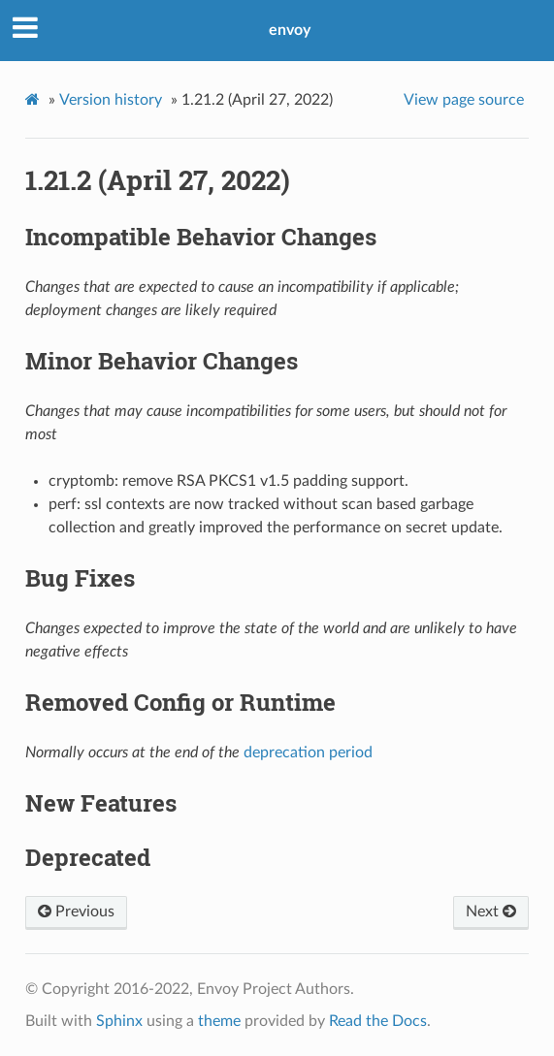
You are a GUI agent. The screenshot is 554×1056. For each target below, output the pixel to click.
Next (491, 911)
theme (219, 1021)
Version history (110, 100)
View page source (464, 100)
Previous (76, 911)
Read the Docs (378, 1021)
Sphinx (119, 1021)
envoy (289, 30)
